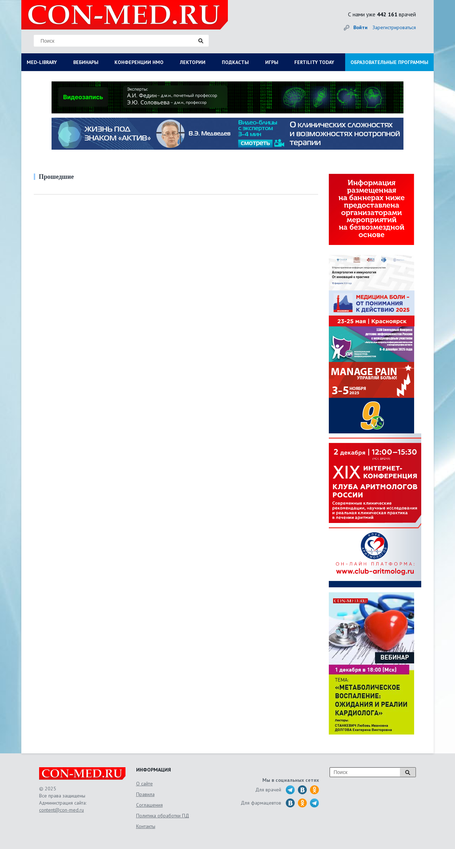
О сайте (144, 783)
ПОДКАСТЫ (235, 62)
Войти (360, 27)
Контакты (145, 826)
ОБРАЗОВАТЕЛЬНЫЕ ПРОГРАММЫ (389, 62)
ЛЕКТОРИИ (192, 62)
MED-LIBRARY (42, 62)
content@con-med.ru (61, 810)
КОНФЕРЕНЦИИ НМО (139, 62)
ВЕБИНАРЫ (85, 62)
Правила (145, 794)
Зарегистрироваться (394, 27)
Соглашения (149, 805)
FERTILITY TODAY (314, 62)
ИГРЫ (271, 62)
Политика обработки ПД (162, 815)
